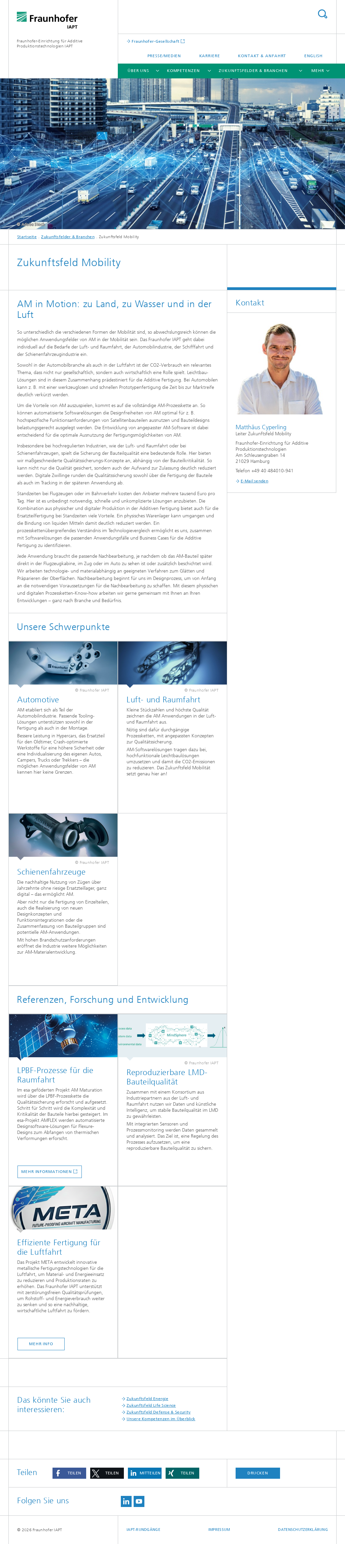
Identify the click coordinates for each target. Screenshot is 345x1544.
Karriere (209, 55)
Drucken (257, 1473)
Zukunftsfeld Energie (147, 1398)
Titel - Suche (322, 14)
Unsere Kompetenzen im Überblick (161, 1419)
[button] (69, 1473)
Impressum (219, 1530)
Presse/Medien (164, 55)
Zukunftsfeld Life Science (151, 1405)
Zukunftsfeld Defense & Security (159, 1412)
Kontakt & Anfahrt (262, 55)
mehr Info (41, 1343)
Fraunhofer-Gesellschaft (155, 41)
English (313, 55)
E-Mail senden (254, 481)
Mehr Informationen (46, 1171)
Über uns (138, 70)
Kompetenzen (183, 70)
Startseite (27, 236)
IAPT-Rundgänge (143, 1530)
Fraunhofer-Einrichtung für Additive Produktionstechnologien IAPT (50, 43)
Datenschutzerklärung (303, 1530)
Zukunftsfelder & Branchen (253, 70)
